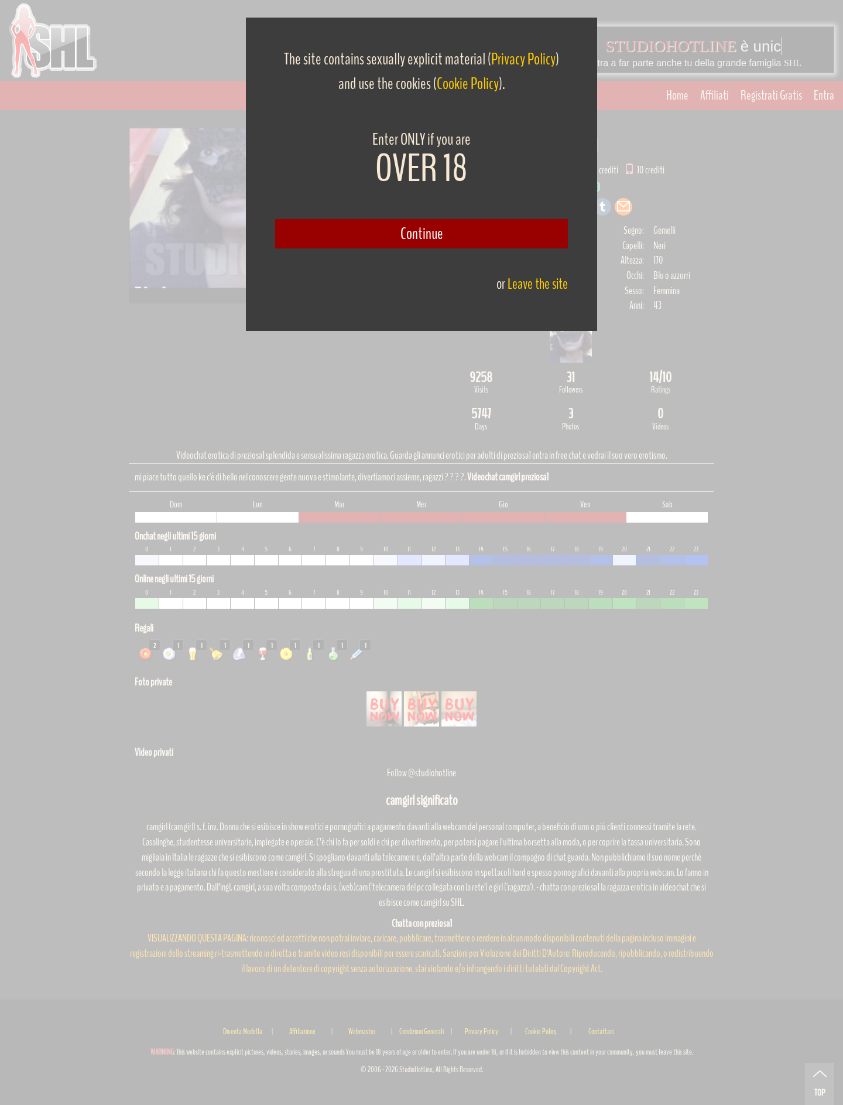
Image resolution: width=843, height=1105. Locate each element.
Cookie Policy (468, 84)
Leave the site (538, 284)
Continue (421, 234)
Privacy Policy (523, 59)
